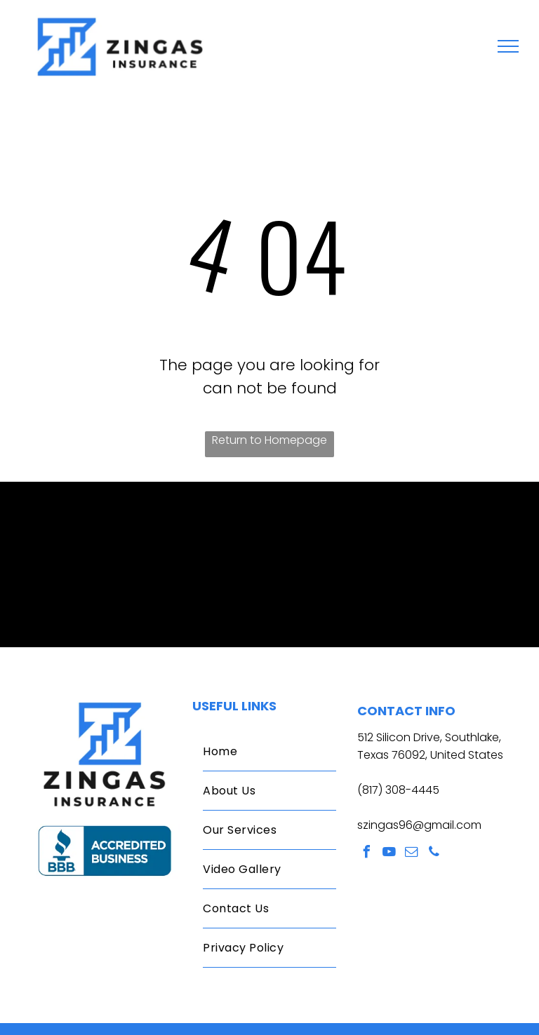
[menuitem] (269, 751)
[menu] (508, 46)
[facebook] (367, 853)
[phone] (434, 853)
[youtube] (389, 853)
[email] (412, 853)
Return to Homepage (269, 440)
